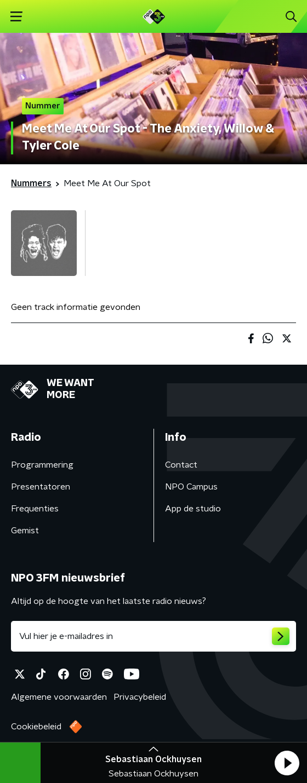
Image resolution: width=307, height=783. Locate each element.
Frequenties (35, 508)
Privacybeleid (139, 697)
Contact (181, 464)
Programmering (42, 464)
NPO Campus (191, 486)
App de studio (193, 508)
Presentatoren (40, 486)
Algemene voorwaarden (59, 697)
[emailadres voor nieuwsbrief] (153, 636)
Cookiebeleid (36, 726)
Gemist (25, 530)
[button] (286, 762)
